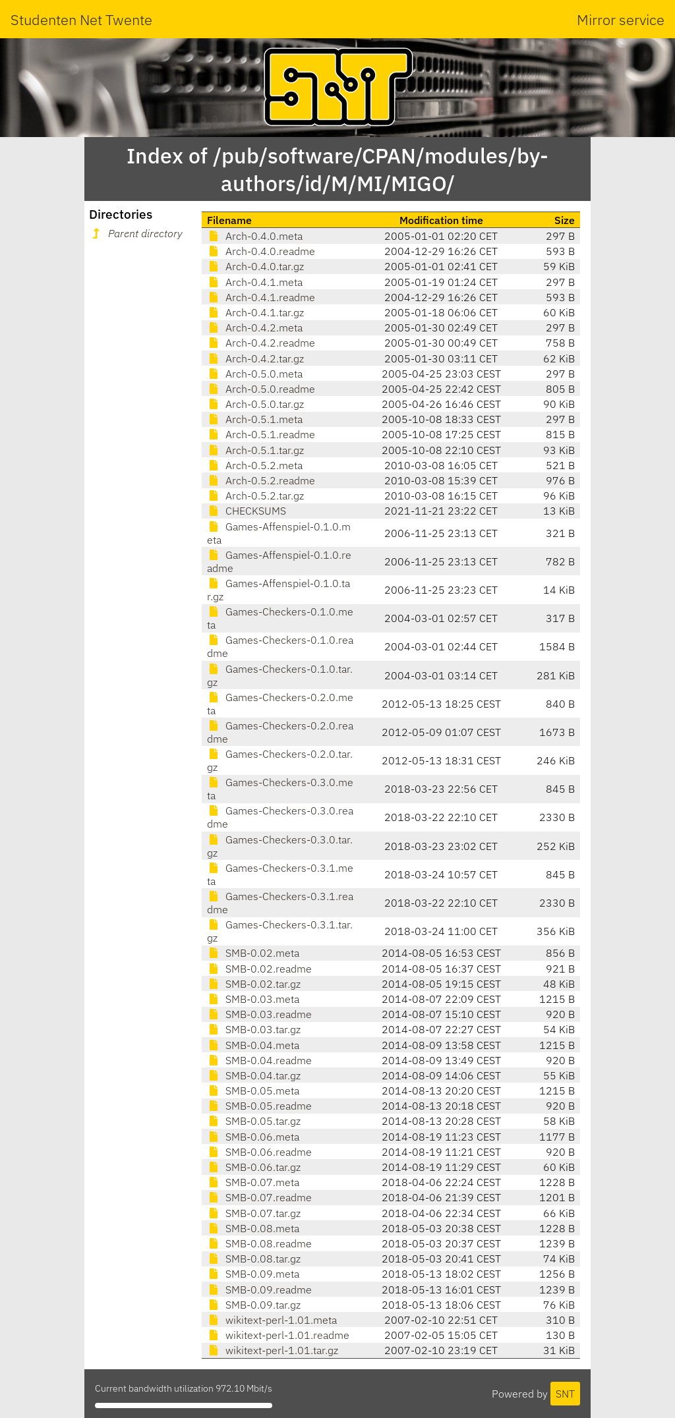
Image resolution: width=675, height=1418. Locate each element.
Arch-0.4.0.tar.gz (255, 266)
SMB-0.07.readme (259, 1197)
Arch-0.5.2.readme (261, 480)
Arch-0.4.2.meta (255, 327)
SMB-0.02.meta (253, 952)
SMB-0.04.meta (253, 1045)
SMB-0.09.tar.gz (254, 1304)
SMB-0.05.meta (253, 1090)
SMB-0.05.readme (259, 1105)
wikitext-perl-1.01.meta (272, 1319)
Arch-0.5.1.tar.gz (255, 450)
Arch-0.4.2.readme (261, 342)
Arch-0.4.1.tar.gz (255, 312)
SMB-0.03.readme (259, 1014)
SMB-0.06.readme (259, 1151)
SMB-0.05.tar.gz (254, 1120)
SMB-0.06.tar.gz (254, 1167)
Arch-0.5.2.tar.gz (255, 495)
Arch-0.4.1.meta (255, 282)
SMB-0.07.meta (253, 1182)
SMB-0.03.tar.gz (254, 1029)
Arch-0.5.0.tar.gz (255, 404)
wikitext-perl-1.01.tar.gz (272, 1350)
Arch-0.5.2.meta (255, 465)
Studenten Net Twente (81, 19)
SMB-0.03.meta (253, 999)
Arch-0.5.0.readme (261, 388)
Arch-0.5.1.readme (261, 434)
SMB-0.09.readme (259, 1289)
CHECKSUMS (246, 510)
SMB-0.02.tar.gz (254, 983)
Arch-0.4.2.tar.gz (255, 358)
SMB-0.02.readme (259, 968)
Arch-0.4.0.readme (261, 251)
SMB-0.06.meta (253, 1136)
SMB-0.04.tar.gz (254, 1075)
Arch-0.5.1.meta (255, 419)
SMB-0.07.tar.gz (254, 1213)
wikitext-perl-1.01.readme (278, 1335)
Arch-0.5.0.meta (255, 373)
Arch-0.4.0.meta (255, 235)
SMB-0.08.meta (253, 1228)
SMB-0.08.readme (259, 1243)
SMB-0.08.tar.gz (254, 1258)
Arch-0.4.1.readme (261, 297)
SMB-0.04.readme (259, 1060)
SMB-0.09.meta (253, 1273)
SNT (565, 1393)
